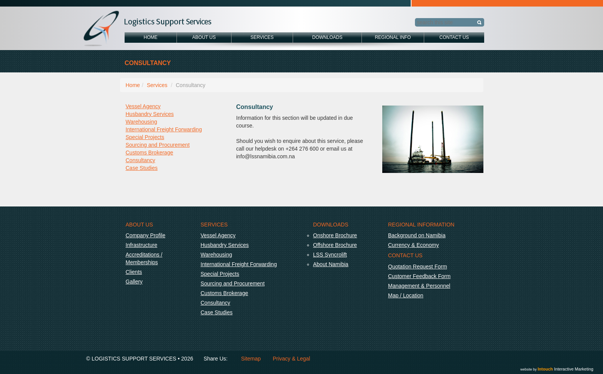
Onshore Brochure (335, 235)
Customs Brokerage (149, 152)
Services (261, 37)
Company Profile (146, 235)
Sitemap (251, 359)
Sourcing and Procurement (158, 145)
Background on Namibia (416, 235)
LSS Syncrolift (330, 255)
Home (151, 37)
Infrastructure (141, 245)
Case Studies (142, 168)
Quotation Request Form (417, 266)
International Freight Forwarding (164, 129)
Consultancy (140, 160)
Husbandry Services (150, 114)
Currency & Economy (413, 245)
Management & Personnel (419, 286)
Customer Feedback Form (419, 276)
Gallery (134, 281)
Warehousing (141, 122)
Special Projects (145, 137)
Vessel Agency (143, 106)
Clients (134, 272)
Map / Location (405, 295)
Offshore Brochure (335, 245)
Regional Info (393, 37)
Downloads (327, 37)
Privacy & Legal (291, 359)
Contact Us (454, 37)
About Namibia (330, 264)
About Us (204, 37)
